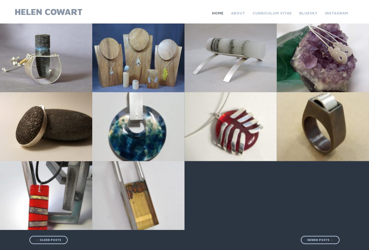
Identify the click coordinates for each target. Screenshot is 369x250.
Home (218, 13)
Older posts (48, 240)
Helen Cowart (48, 11)
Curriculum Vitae (272, 13)
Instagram (336, 13)
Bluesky (308, 13)
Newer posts (320, 240)
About (238, 13)
